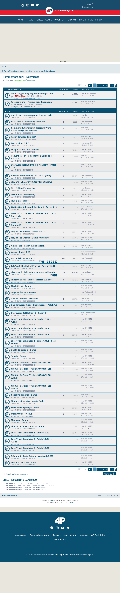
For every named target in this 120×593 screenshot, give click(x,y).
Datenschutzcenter (40, 531)
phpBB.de (70, 499)
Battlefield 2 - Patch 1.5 (23, 254)
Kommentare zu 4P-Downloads (21, 73)
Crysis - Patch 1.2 (20, 139)
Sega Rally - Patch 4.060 (23, 288)
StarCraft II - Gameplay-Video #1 (28, 118)
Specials (72, 16)
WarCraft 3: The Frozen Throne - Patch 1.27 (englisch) (33, 211)
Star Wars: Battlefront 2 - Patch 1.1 (29, 309)
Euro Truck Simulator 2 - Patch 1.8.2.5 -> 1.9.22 (31, 436)
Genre (48, 16)
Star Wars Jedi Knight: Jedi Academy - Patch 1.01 (33, 162)
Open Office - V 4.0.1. (22, 410)
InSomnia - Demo (20, 197)
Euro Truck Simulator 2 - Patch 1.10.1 (30, 324)
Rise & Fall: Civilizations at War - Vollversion (33, 268)
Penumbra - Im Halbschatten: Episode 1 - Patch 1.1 (32, 153)
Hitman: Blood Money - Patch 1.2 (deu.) (31, 172)
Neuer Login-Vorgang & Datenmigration (32, 90)
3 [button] (100, 81)
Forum (98, 16)
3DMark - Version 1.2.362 (23, 458)
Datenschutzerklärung (64, 531)
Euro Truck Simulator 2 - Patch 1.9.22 (30, 444)
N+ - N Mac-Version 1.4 (22, 184)
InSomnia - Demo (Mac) (23, 191)
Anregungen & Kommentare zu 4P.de (25, 94)
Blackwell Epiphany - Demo (25, 403)
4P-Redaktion (98, 531)
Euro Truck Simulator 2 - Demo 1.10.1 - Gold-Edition (33, 338)
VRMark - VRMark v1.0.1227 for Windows (31, 178)
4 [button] (103, 81)
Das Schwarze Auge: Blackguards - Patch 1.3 (34, 301)
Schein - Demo (18, 352)
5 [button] (106, 81)
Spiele (40, 16)
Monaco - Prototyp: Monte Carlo (27, 397)
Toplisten (59, 16)
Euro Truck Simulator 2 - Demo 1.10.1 (30, 330)
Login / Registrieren (99, 3)
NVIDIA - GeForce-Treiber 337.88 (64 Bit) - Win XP (32, 383)
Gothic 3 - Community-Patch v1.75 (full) (31, 111)
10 (56, 258)
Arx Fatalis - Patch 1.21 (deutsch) (28, 242)
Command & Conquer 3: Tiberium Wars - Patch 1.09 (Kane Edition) (31, 125)
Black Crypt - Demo (21, 282)
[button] (90, 81)
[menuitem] (4, 63)
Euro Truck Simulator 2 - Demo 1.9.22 (30, 429)
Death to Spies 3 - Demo (23, 346)
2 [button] (97, 81)
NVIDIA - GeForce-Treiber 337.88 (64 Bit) (31, 365)
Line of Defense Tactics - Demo (27, 422)
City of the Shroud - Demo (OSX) (28, 227)
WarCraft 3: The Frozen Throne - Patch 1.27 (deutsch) (33, 220)
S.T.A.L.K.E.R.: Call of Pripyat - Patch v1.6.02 (33, 262)
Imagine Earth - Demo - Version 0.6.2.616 (32, 276)
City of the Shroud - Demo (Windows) (30, 234)
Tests (30, 16)
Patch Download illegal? (23, 133)
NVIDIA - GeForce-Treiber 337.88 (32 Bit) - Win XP (32, 372)
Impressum (20, 531)
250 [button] (111, 81)
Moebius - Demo (19, 416)
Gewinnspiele (60, 535)
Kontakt (84, 531)
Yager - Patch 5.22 (20, 248)
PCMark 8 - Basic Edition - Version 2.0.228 (32, 452)
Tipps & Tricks (86, 16)
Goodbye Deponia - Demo (24, 391)
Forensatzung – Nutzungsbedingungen (31, 98)
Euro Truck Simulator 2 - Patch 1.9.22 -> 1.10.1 (31, 317)
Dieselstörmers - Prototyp (24, 294)
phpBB (52, 497)
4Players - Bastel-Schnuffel (25, 146)
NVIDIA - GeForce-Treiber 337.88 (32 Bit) (31, 358)
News (20, 16)
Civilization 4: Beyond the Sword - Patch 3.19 (34, 203)
